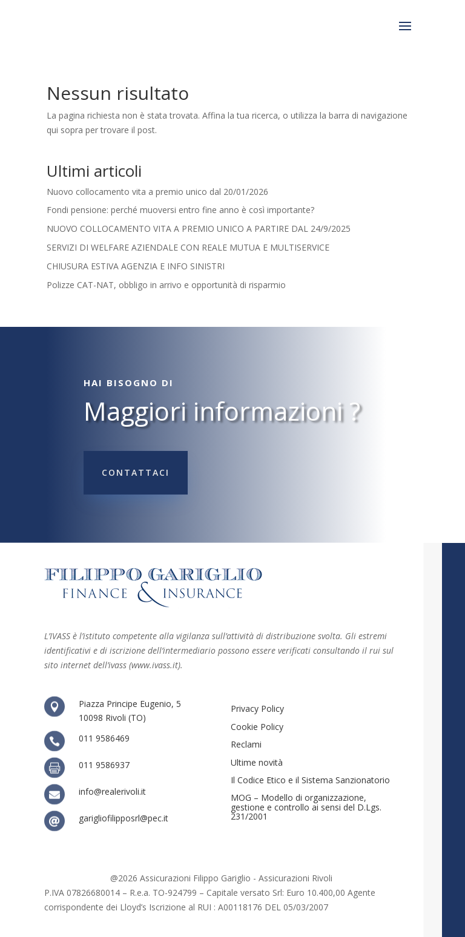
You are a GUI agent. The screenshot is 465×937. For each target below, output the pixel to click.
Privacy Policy (257, 708)
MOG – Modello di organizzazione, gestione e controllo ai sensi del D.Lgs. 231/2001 (306, 807)
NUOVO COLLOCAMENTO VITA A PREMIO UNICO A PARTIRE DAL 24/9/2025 (199, 228)
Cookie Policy (257, 726)
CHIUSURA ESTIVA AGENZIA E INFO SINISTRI (136, 266)
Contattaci (136, 472)
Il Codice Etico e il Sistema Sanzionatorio (310, 780)
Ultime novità (257, 762)
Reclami (246, 744)
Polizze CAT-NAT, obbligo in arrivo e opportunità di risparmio (166, 285)
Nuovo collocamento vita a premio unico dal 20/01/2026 (157, 191)
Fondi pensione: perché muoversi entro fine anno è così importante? (180, 209)
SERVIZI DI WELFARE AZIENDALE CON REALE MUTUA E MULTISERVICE (188, 247)
